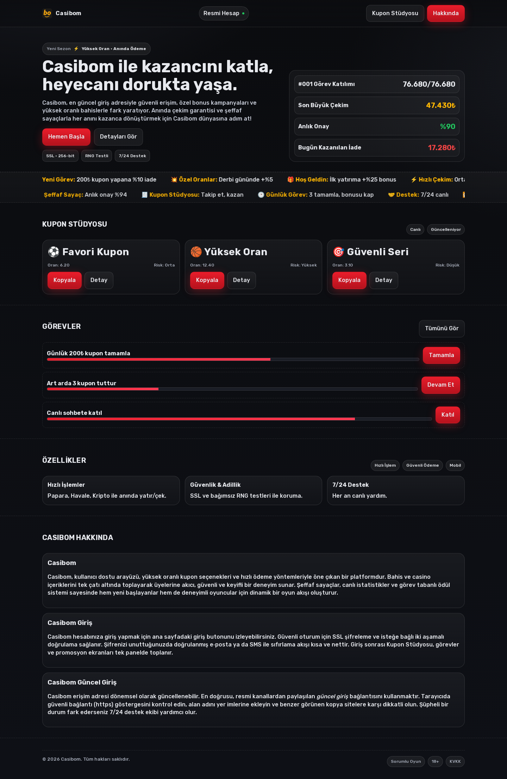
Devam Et (440, 384)
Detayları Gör (118, 136)
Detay (98, 280)
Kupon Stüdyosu (395, 13)
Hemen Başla (66, 136)
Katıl (448, 414)
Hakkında (446, 13)
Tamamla (441, 355)
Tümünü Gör (442, 328)
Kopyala (65, 280)
